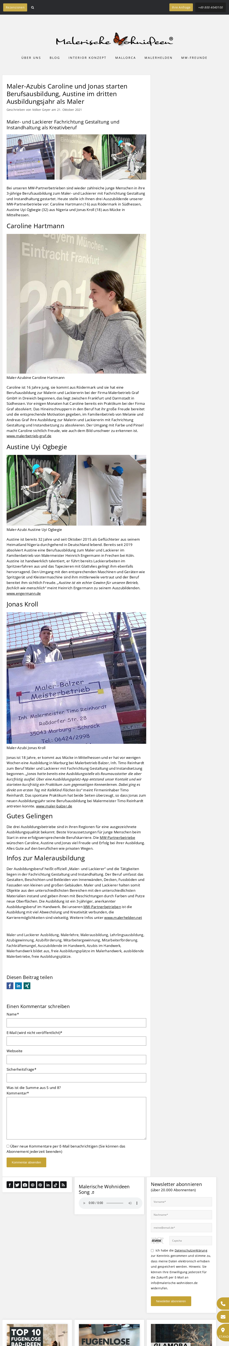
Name (13, 1014)
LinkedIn (18, 985)
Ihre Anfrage (181, 7)
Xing (27, 985)
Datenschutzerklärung (191, 1250)
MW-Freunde (194, 58)
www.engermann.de (24, 593)
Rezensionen (15, 7)
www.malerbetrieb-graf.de (29, 435)
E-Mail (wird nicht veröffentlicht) (34, 1032)
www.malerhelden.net (123, 917)
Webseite (15, 1050)
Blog (55, 58)
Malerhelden (159, 58)
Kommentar (18, 1093)
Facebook (10, 985)
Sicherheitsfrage (21, 1069)
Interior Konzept (88, 58)
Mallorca (125, 58)
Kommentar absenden (26, 1162)
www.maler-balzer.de (54, 806)
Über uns (31, 58)
